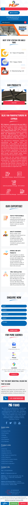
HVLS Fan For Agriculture (7, 463)
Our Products (5, 433)
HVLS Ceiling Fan (6, 457)
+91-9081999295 (13, 19)
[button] (2, 30)
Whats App (14, 503)
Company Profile (5, 431)
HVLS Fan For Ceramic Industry (9, 459)
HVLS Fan (14, 102)
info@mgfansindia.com (12, 17)
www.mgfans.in (15, 493)
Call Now (5, 503)
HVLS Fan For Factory (7, 461)
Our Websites (5, 441)
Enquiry (23, 503)
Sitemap (3, 435)
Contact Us (14, 374)
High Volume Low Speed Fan (8, 455)
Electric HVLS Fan (6, 451)
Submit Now (14, 330)
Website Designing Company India (14, 500)
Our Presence (5, 439)
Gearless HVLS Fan (6, 453)
